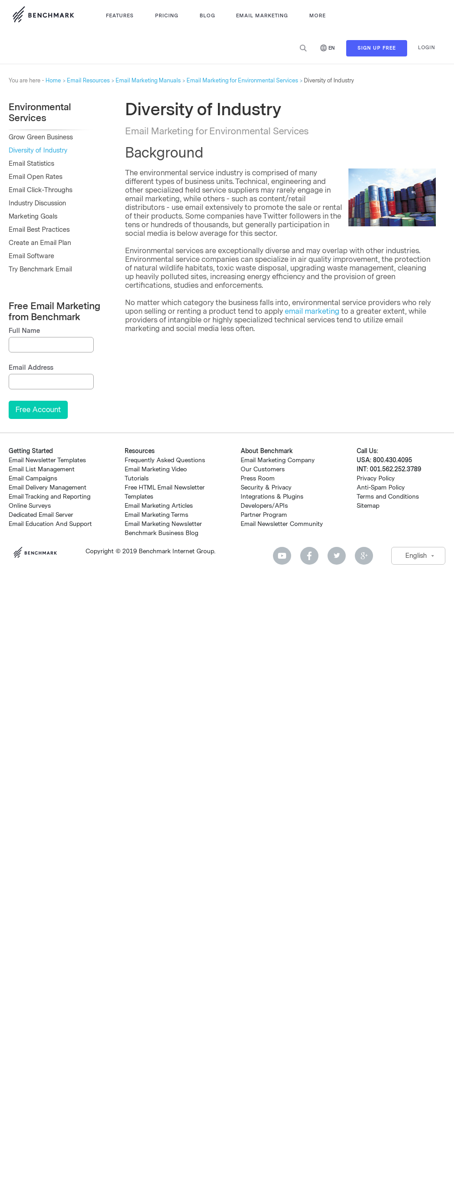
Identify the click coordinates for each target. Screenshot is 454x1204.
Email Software (31, 256)
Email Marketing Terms (156, 514)
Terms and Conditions (388, 496)
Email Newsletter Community (282, 523)
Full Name (24, 331)
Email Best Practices (39, 230)
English (416, 556)
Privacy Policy (376, 478)
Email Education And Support (50, 523)
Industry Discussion (37, 203)
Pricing (166, 16)
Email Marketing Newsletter (163, 523)
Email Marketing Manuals (148, 80)
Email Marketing (262, 16)
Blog (207, 16)
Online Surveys (30, 505)
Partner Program (264, 514)
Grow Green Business (41, 137)
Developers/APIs (264, 505)
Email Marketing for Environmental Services (242, 80)
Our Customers (263, 469)
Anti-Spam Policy (381, 487)
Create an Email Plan (40, 243)
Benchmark (38, 553)
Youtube (282, 556)
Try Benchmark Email (40, 269)
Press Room (258, 478)
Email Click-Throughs (40, 190)
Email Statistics (31, 164)
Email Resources (88, 80)
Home (53, 80)
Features (120, 16)
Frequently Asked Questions (165, 460)
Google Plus (364, 556)
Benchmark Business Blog (161, 533)
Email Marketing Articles (159, 505)
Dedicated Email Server (41, 514)
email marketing (312, 311)
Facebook (309, 556)
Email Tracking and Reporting (50, 496)
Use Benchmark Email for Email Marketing (43, 16)
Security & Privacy (266, 487)
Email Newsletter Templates (47, 460)
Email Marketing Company (278, 460)
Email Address (31, 368)
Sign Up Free (377, 48)
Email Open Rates (35, 177)
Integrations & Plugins (272, 496)
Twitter (337, 556)
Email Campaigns (33, 478)
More (317, 16)
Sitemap (368, 505)
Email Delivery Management (47, 487)
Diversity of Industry (38, 150)
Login (426, 48)
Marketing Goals (33, 216)
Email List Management (42, 469)
